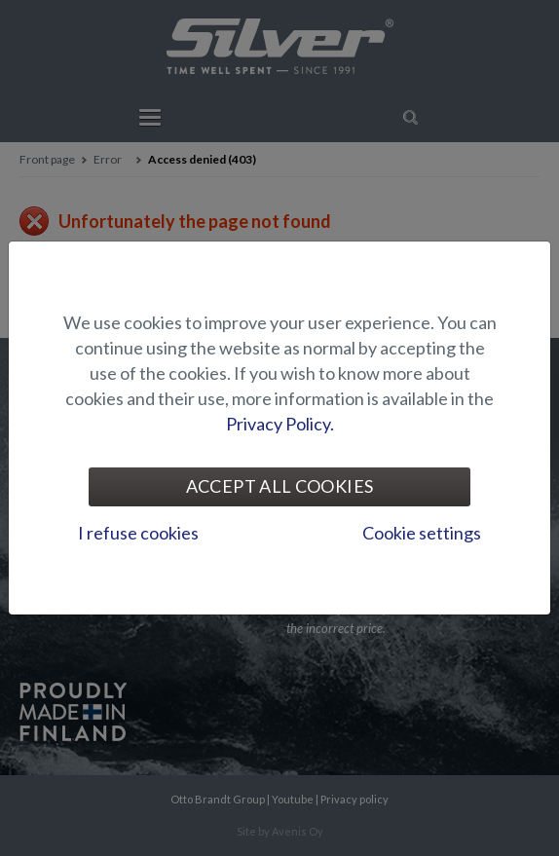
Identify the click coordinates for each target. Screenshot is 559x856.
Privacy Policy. (280, 423)
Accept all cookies (279, 486)
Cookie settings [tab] (421, 532)
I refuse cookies (138, 532)
